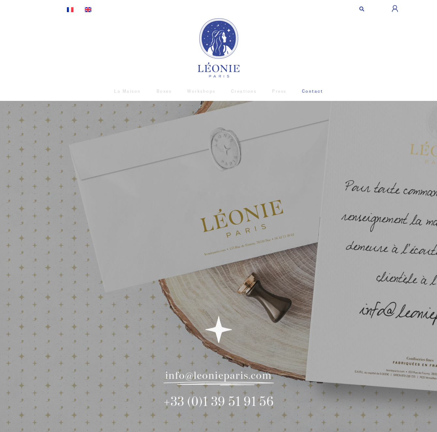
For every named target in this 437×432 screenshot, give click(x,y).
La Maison (132, 91)
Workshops (202, 91)
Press (276, 91)
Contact (307, 91)
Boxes (167, 91)
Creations (242, 91)
